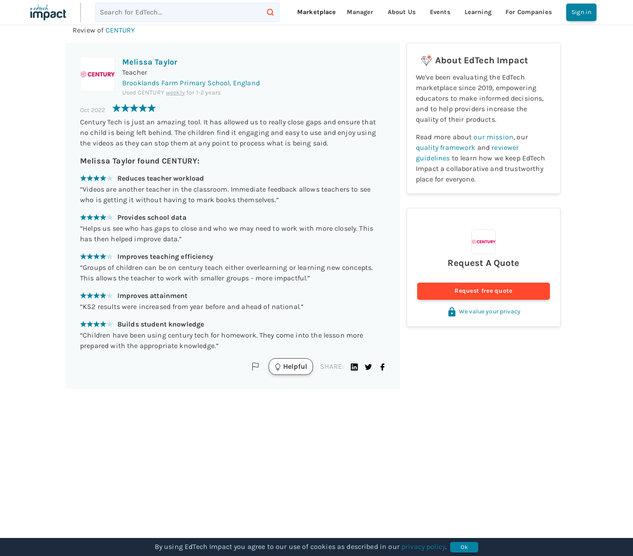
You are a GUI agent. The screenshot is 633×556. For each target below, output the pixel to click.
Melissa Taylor (149, 62)
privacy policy (423, 546)
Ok (464, 547)
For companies (529, 12)
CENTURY (120, 30)
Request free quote (483, 291)
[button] (354, 366)
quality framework (446, 147)
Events (440, 12)
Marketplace (316, 12)
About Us (402, 12)
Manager (360, 12)
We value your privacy (483, 311)
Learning (478, 12)
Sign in (581, 12)
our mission (493, 137)
